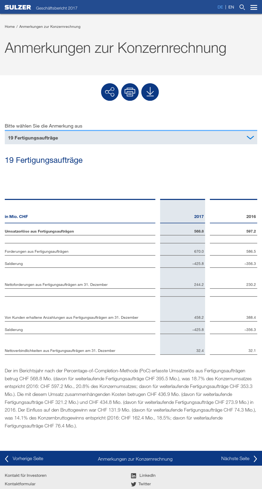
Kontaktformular (20, 413)
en (231, 6)
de (220, 6)
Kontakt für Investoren (26, 404)
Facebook (144, 421)
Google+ (143, 430)
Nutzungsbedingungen (86, 477)
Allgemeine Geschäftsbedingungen (34, 477)
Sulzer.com (15, 438)
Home (10, 26)
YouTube (143, 438)
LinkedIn (143, 404)
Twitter (141, 413)
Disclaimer (15, 430)
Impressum (15, 421)
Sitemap (155, 477)
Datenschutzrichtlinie (126, 477)
